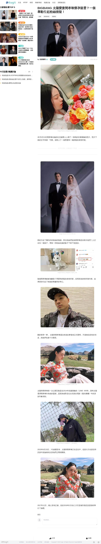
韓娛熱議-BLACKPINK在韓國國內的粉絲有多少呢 (18, 75)
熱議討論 (47, 2)
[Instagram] (98, 542)
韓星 (31, 2)
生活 (53, 2)
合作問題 (40, 542)
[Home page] (11, 3)
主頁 (19, 2)
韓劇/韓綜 (38, 2)
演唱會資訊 (61, 2)
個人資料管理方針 (30, 542)
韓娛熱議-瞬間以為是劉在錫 (11, 83)
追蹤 (53, 59)
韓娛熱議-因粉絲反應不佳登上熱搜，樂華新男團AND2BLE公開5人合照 (18, 79)
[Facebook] (94, 542)
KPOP (25, 2)
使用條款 (21, 542)
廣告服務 (46, 542)
